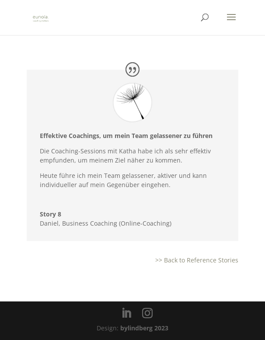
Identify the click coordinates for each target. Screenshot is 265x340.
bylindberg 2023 (144, 328)
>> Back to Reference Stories (196, 260)
